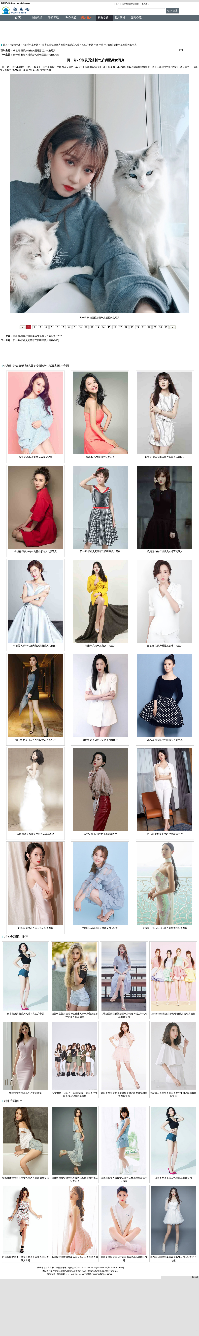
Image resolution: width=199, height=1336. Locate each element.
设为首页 (135, 3)
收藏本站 (146, 3)
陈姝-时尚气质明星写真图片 (100, 457)
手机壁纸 (53, 17)
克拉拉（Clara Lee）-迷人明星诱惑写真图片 (164, 928)
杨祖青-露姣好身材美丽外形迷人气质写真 (35, 551)
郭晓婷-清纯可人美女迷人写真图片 (35, 928)
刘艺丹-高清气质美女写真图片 (100, 645)
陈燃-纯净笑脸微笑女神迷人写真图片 (36, 834)
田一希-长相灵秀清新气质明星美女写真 (100, 551)
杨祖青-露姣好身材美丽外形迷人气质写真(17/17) (37, 336)
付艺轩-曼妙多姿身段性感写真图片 (165, 834)
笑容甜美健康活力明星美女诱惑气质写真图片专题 (67, 45)
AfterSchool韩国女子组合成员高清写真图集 (173, 1013)
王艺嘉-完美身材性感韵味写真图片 (165, 645)
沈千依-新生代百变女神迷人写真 (35, 457)
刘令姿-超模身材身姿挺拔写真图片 (100, 740)
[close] (195, 1277)
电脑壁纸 (37, 17)
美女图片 (86, 17)
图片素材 (119, 17)
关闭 (2, 50)
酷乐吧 (64, 1267)
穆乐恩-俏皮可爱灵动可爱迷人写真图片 (35, 740)
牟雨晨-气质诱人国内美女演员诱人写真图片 (35, 645)
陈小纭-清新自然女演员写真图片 (100, 834)
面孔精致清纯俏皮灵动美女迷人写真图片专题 (75, 1257)
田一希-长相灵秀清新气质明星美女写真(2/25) (35, 340)
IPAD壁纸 (70, 17)
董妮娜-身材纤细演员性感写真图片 (165, 551)
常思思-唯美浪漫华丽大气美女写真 (165, 740)
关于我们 (126, 3)
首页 (117, 3)
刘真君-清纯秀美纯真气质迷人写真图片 (165, 457)
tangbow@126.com (73, 1274)
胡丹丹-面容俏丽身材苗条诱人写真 (100, 928)
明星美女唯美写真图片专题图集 (25, 1093)
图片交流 (136, 17)
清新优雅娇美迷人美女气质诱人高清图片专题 (25, 1178)
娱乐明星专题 (31, 45)
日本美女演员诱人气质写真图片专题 (25, 1013)
